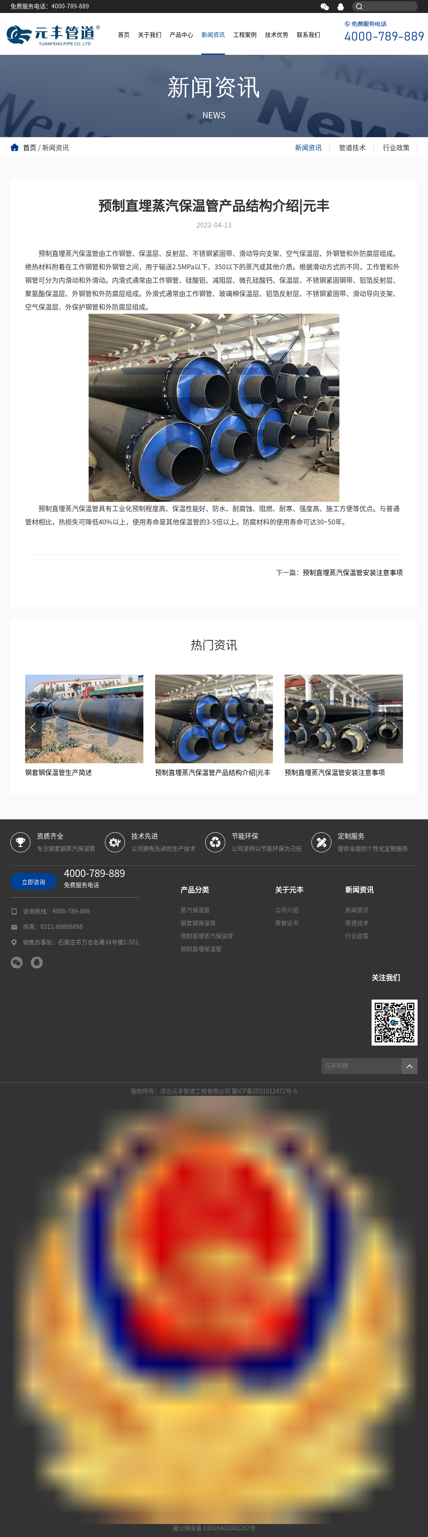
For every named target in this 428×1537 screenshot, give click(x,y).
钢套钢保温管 (198, 923)
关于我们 (149, 35)
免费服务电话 (94, 877)
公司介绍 (286, 910)
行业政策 (396, 147)
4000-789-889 (71, 911)
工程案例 (245, 35)
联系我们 (308, 35)
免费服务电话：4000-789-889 (49, 6)
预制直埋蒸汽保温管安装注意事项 (353, 572)
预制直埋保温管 (201, 949)
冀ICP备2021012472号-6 (264, 1091)
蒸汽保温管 (195, 910)
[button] (33, 728)
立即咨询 (33, 882)
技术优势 (276, 35)
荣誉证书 (286, 923)
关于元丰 (289, 889)
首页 (124, 35)
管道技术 (352, 147)
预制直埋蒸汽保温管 (207, 936)
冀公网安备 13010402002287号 (214, 1528)
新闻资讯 (213, 35)
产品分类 (195, 889)
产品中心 (181, 35)
